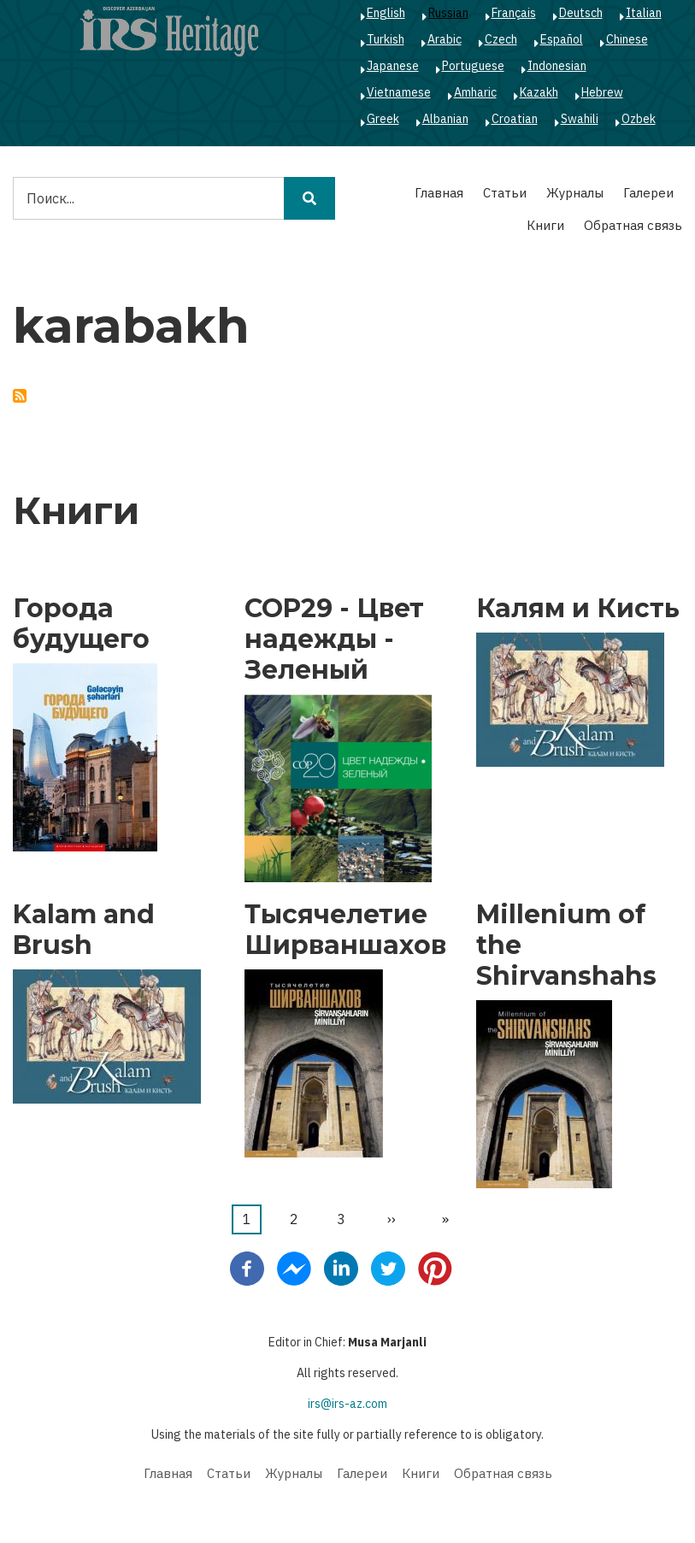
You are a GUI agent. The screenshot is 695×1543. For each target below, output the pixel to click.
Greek (383, 119)
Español (561, 39)
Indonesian (556, 66)
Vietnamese (399, 92)
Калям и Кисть (578, 608)
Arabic (444, 39)
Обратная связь (633, 225)
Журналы (575, 193)
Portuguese (473, 66)
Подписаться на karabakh (20, 396)
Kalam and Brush (84, 930)
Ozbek (638, 119)
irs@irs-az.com (347, 1403)
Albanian (445, 119)
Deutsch (581, 13)
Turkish (385, 39)
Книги (545, 225)
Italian (644, 13)
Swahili (579, 119)
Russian (448, 13)
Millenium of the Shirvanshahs (566, 945)
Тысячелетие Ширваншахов (345, 930)
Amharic (475, 92)
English (386, 13)
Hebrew (602, 92)
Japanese (393, 66)
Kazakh (539, 92)
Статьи (505, 193)
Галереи (648, 193)
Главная (439, 193)
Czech (501, 39)
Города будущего (81, 624)
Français (514, 13)
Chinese (627, 39)
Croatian (515, 119)
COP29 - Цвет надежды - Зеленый (334, 639)
